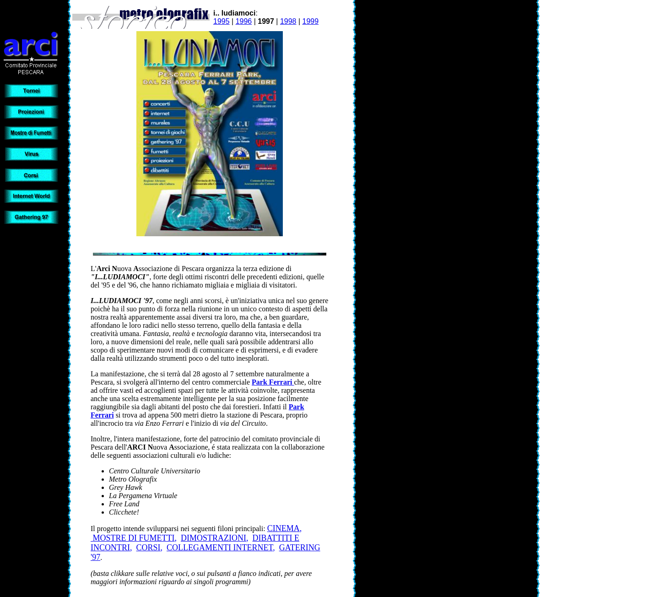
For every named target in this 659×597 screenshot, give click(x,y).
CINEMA (283, 528)
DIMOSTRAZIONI (213, 538)
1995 (221, 21)
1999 (310, 21)
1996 (244, 21)
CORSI (148, 547)
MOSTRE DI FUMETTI (133, 538)
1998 (288, 21)
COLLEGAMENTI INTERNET (220, 547)
